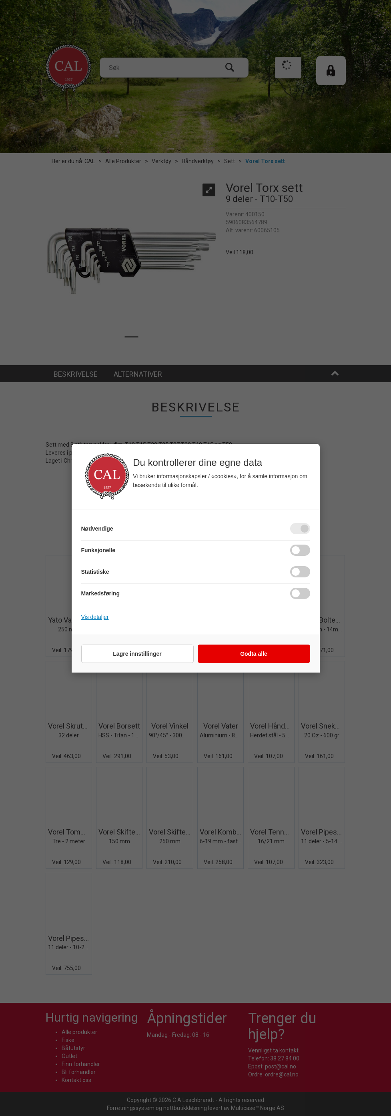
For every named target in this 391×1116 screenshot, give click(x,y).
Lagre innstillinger (137, 654)
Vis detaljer (95, 617)
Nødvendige (97, 528)
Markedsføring (100, 593)
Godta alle (253, 654)
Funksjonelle (98, 550)
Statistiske (95, 572)
